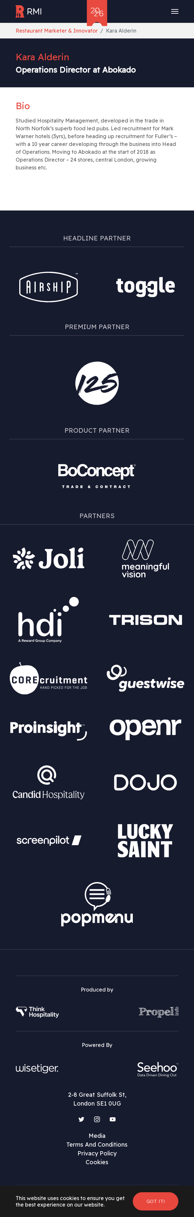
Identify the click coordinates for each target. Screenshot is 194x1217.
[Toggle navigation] (174, 11)
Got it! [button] (155, 1201)
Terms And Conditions (97, 1144)
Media (97, 1135)
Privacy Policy (97, 1153)
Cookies (97, 1162)
